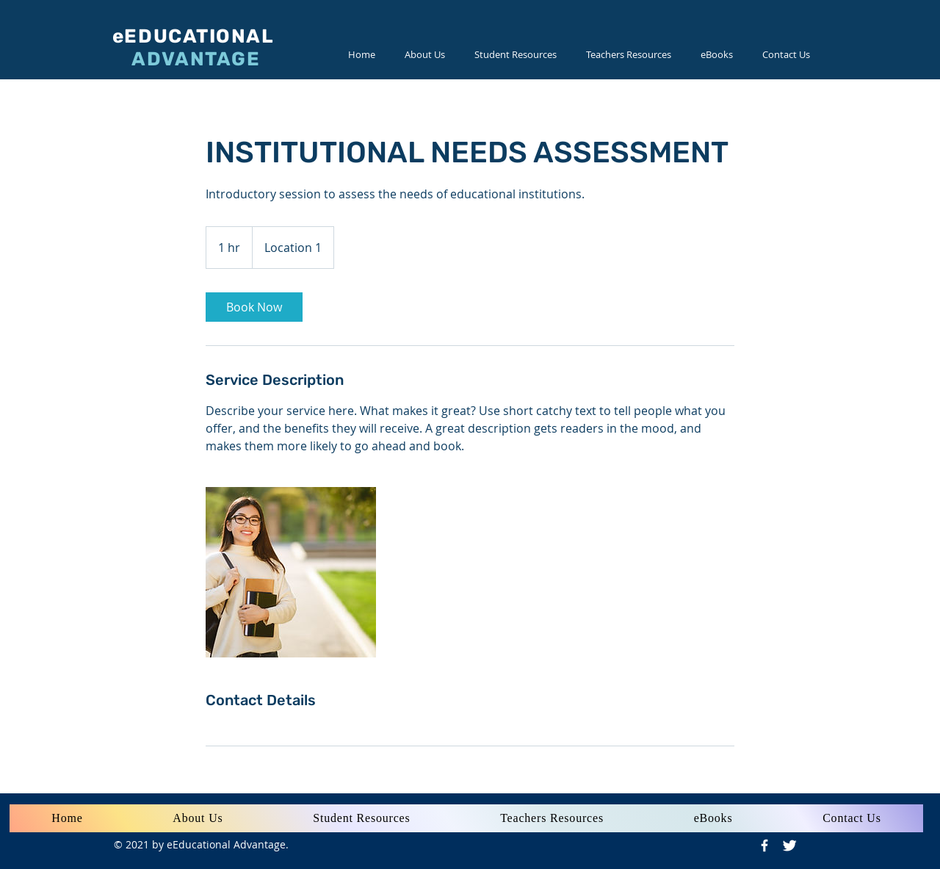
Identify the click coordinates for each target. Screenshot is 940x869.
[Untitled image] (291, 572)
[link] (254, 307)
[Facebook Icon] (764, 845)
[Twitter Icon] (789, 845)
